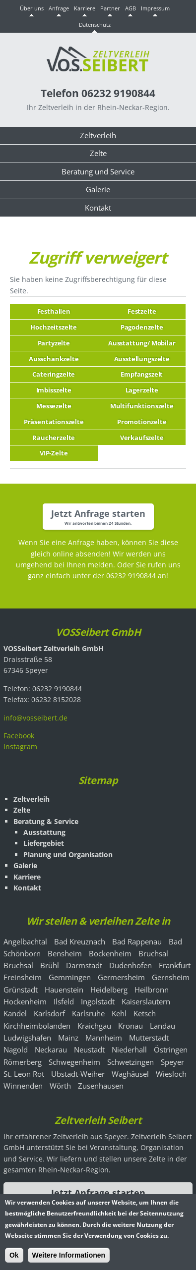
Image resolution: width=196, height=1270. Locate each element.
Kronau (130, 1026)
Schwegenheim (74, 1062)
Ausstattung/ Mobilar (142, 342)
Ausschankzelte (54, 358)
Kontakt (98, 208)
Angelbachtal (25, 941)
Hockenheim (25, 1001)
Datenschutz (95, 24)
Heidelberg (109, 989)
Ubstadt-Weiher (78, 1074)
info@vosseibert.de (35, 717)
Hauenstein (64, 989)
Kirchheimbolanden (36, 1026)
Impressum (155, 8)
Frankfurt (175, 965)
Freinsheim (22, 977)
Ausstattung (44, 832)
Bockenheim (110, 953)
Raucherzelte (53, 437)
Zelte (98, 153)
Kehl (119, 1013)
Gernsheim (171, 977)
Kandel (15, 1013)
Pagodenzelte (142, 327)
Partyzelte (54, 342)
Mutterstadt (149, 1038)
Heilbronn (151, 989)
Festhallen (53, 311)
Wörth (60, 1086)
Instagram (20, 746)
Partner (110, 8)
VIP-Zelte (54, 452)
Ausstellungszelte (142, 358)
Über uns (32, 8)
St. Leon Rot (23, 1074)
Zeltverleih (98, 135)
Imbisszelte (53, 390)
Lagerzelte (142, 390)
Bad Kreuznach (79, 941)
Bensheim (65, 953)
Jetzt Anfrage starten (98, 513)
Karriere (84, 8)
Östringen (171, 1049)
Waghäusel (130, 1074)
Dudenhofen (130, 965)
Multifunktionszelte (142, 405)
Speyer (172, 1062)
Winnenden (23, 1086)
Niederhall (129, 1049)
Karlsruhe (88, 1013)
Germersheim (121, 977)
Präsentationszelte (54, 421)
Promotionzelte (142, 421)
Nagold (15, 1049)
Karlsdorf (49, 1013)
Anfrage (59, 8)
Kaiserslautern (146, 1001)
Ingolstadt (98, 1001)
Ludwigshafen (27, 1038)
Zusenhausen (101, 1086)
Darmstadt (84, 965)
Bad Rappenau (137, 941)
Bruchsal (153, 953)
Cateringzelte (53, 374)
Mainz (68, 1038)
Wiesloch (171, 1074)
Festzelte (142, 311)
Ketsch (144, 1013)
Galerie (98, 189)
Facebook (18, 735)
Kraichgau (94, 1026)
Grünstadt (20, 989)
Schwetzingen (130, 1062)
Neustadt (89, 1049)
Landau (162, 1026)
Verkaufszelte (142, 437)
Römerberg (22, 1062)
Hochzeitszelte (53, 327)
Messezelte (53, 405)
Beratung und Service (98, 171)
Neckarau (51, 1049)
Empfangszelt (142, 374)
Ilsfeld (64, 1001)
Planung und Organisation (68, 854)
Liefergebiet (43, 843)
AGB (130, 8)
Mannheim (103, 1038)
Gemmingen (70, 977)
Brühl (49, 965)
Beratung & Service (45, 821)
